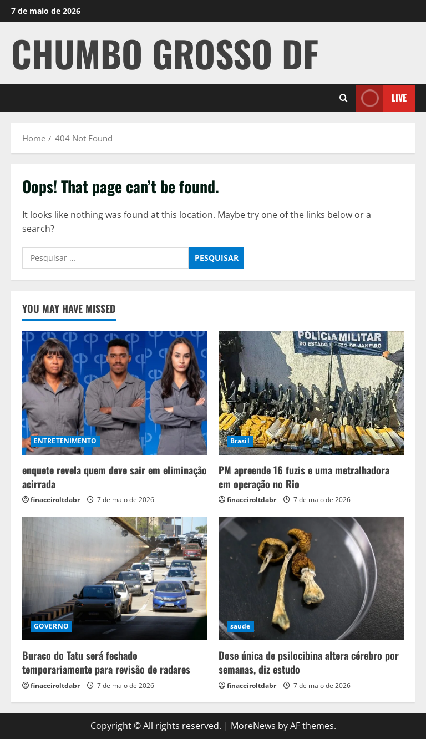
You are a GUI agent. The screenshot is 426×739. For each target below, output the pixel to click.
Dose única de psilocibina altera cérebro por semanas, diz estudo (309, 662)
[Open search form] (343, 98)
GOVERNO (51, 626)
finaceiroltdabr (55, 499)
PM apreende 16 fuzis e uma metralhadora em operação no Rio (304, 477)
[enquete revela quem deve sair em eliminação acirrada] (114, 393)
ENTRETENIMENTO (65, 441)
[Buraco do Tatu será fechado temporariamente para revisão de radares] (114, 578)
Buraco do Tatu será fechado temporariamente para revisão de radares (106, 662)
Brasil (240, 441)
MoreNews (253, 726)
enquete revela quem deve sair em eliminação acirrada (114, 477)
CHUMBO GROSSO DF (164, 53)
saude (240, 626)
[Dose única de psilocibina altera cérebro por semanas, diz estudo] (311, 578)
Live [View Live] (381, 98)
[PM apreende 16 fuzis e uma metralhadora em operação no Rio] (311, 393)
